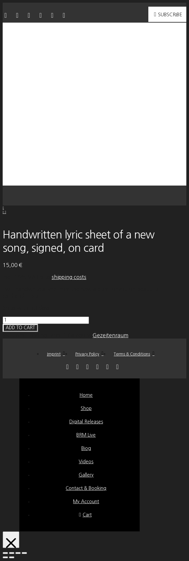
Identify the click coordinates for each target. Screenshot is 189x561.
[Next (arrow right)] (11, 557)
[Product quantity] (46, 320)
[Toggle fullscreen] (18, 553)
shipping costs (69, 277)
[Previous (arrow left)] (5, 557)
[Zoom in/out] (24, 553)
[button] (95, 196)
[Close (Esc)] (5, 553)
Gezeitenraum (110, 335)
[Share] (11, 553)
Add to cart (20, 328)
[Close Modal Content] (11, 539)
